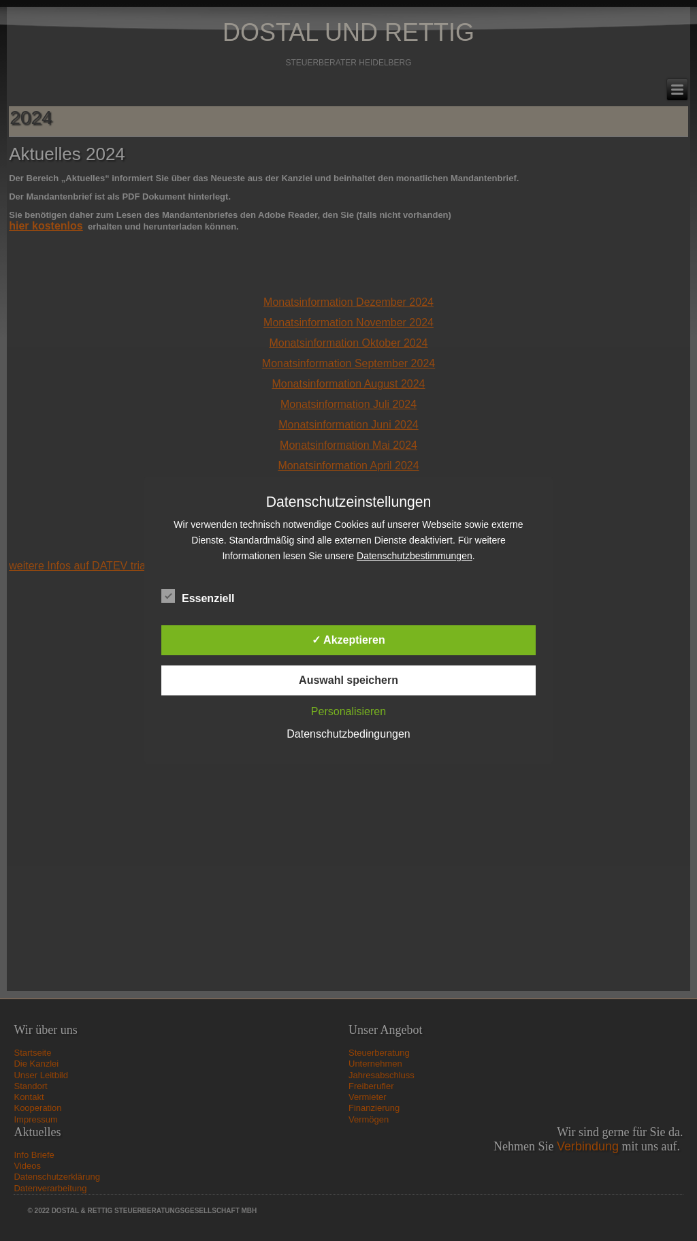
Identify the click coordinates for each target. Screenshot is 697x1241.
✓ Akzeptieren (348, 640)
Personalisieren (348, 711)
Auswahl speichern (348, 680)
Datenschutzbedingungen (348, 734)
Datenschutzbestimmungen (414, 555)
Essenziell (197, 596)
